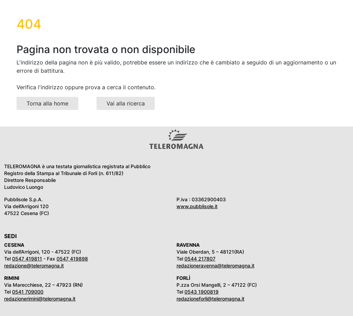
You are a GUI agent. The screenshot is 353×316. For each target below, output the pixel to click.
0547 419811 (27, 259)
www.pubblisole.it (197, 206)
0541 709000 (27, 292)
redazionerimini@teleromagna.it (39, 299)
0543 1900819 (201, 292)
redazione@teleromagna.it (34, 265)
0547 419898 (72, 259)
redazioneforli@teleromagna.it (210, 299)
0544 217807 (199, 259)
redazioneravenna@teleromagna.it (215, 265)
